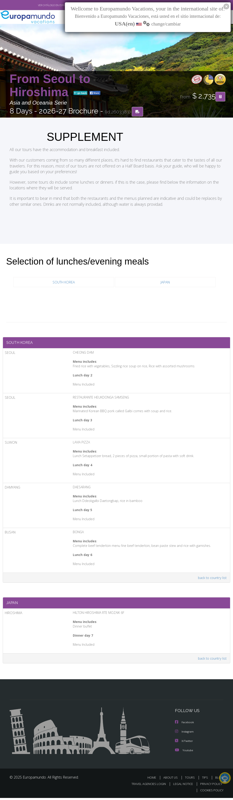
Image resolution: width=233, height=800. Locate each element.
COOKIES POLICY (210, 792)
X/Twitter (184, 743)
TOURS (191, 779)
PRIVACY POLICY (210, 785)
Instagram (185, 734)
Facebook (185, 724)
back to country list (212, 579)
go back (80, 93)
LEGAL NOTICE (181, 785)
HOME (153, 779)
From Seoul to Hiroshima (50, 85)
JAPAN (165, 282)
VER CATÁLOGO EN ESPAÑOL (43, 5)
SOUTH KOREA (64, 282)
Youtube (184, 752)
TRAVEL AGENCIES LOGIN (145, 785)
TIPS (205, 779)
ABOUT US (171, 779)
